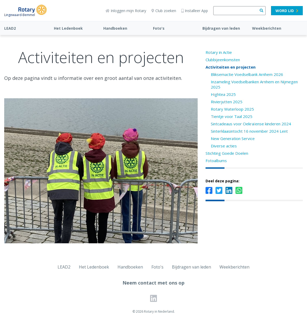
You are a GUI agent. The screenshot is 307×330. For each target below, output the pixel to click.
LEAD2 (10, 28)
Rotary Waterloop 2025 (232, 109)
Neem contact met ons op (153, 283)
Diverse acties (224, 145)
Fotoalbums (216, 160)
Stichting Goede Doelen (227, 153)
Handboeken (115, 28)
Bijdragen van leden (221, 28)
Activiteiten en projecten (230, 67)
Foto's (159, 28)
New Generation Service (233, 138)
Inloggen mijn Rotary (125, 10)
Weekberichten (266, 28)
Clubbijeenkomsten (223, 59)
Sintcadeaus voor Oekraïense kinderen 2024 (251, 123)
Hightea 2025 (223, 94)
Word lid (286, 10)
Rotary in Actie (219, 52)
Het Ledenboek (68, 28)
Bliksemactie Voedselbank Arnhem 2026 (247, 74)
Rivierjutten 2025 (226, 101)
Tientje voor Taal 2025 (231, 116)
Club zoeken (163, 10)
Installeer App (194, 10)
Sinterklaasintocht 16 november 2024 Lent (249, 131)
